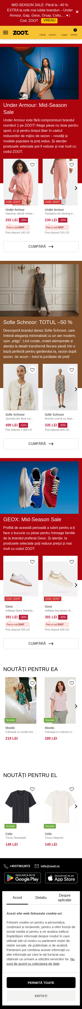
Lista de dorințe (54, 32)
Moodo (10, 728)
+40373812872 (20, 866)
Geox (9, 606)
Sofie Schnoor (15, 414)
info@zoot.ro (50, 866)
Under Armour (14, 209)
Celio (8, 834)
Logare (64, 32)
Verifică (73, 32)
